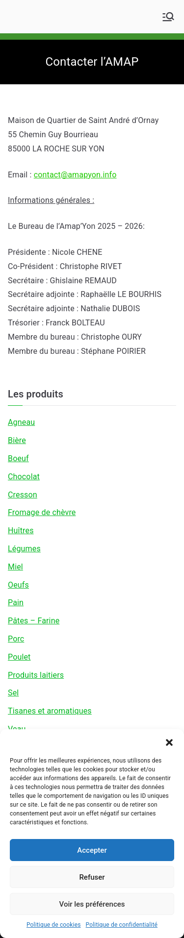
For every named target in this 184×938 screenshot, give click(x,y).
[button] (169, 741)
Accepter (91, 850)
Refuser (92, 877)
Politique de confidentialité (122, 924)
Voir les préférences (92, 904)
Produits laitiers (36, 675)
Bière (17, 440)
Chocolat (24, 476)
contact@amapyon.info (75, 174)
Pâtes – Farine (33, 620)
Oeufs (18, 585)
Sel (13, 692)
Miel (15, 566)
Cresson (22, 494)
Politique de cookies (53, 924)
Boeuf (18, 458)
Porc (16, 638)
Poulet (19, 657)
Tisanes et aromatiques (50, 711)
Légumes (24, 548)
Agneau (21, 422)
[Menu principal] (168, 17)
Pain (16, 602)
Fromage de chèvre (42, 512)
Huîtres (21, 530)
